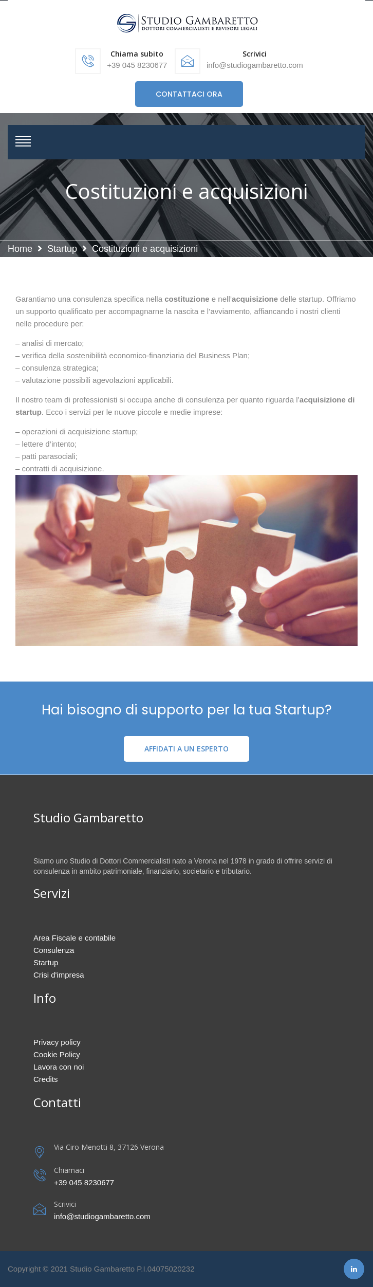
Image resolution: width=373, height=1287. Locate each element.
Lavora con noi (58, 1066)
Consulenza (53, 950)
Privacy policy (57, 1042)
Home (20, 249)
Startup (62, 249)
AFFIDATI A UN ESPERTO (186, 748)
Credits (45, 1079)
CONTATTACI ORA (189, 94)
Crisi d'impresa (58, 974)
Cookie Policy (56, 1054)
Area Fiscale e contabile (74, 937)
